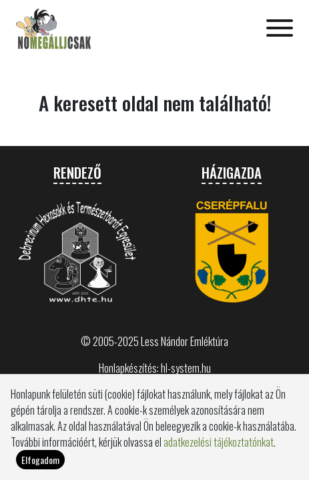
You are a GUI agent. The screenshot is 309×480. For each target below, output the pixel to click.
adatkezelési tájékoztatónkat (219, 442)
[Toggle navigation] (279, 29)
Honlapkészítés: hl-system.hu (155, 368)
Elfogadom (40, 460)
